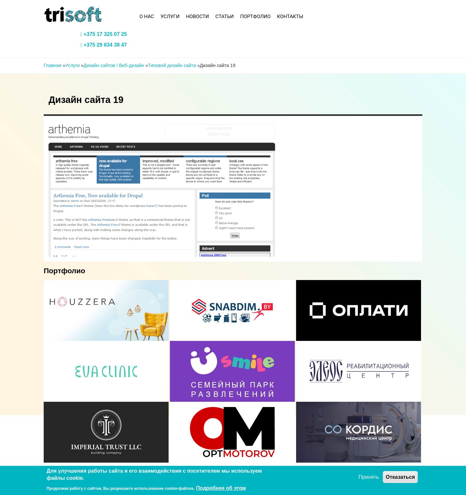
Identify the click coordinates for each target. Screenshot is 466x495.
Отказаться (400, 477)
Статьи (225, 16)
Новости (197, 16)
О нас (146, 16)
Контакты (290, 16)
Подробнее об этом (221, 488)
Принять (369, 477)
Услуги (170, 16)
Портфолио (255, 16)
